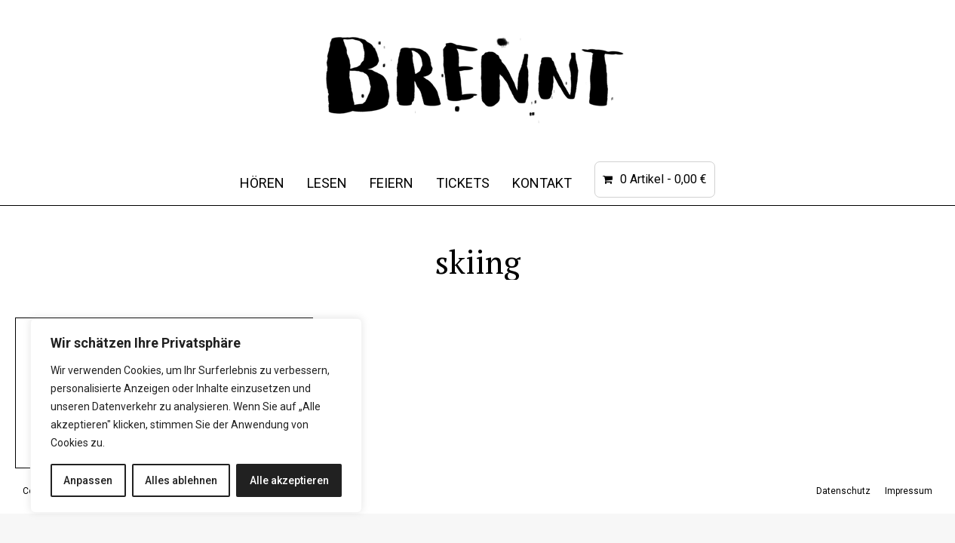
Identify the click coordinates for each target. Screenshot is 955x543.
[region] (196, 415)
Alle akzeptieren (289, 480)
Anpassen (87, 480)
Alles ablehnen (181, 480)
